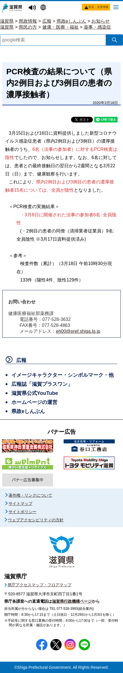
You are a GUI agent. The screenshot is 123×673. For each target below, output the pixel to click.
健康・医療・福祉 (60, 27)
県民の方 (28, 27)
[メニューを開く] (116, 6)
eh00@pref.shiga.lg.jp (78, 331)
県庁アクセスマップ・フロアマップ (39, 585)
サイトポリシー (22, 511)
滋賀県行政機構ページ (72, 601)
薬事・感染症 (97, 27)
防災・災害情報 (99, 7)
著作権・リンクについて (30, 495)
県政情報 (28, 21)
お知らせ (100, 21)
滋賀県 (7, 21)
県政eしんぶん (71, 21)
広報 (46, 21)
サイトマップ (20, 503)
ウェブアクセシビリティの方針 (36, 520)
